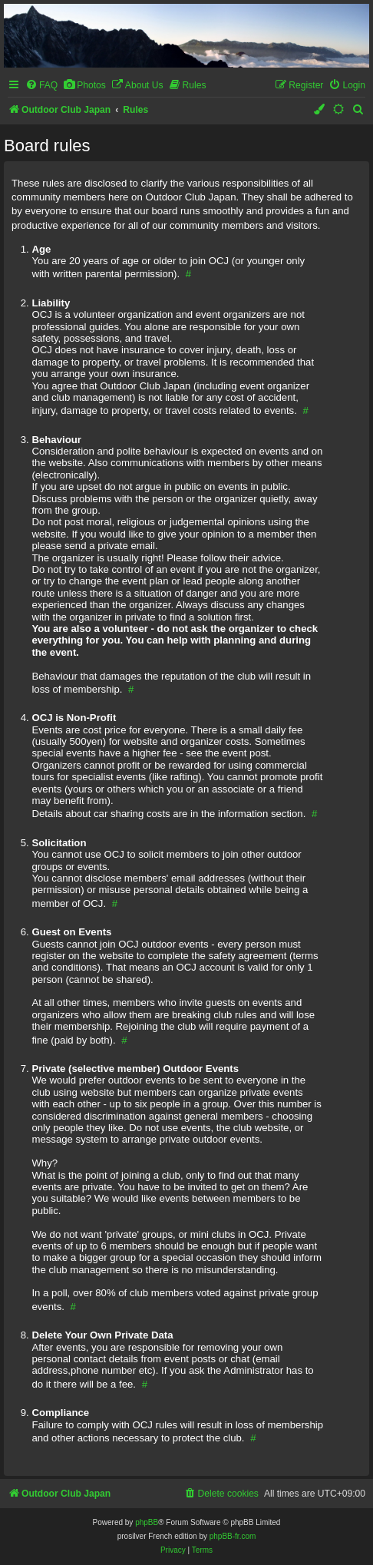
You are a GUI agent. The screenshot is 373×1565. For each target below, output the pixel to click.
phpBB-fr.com (233, 1536)
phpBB (146, 1522)
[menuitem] (41, 85)
